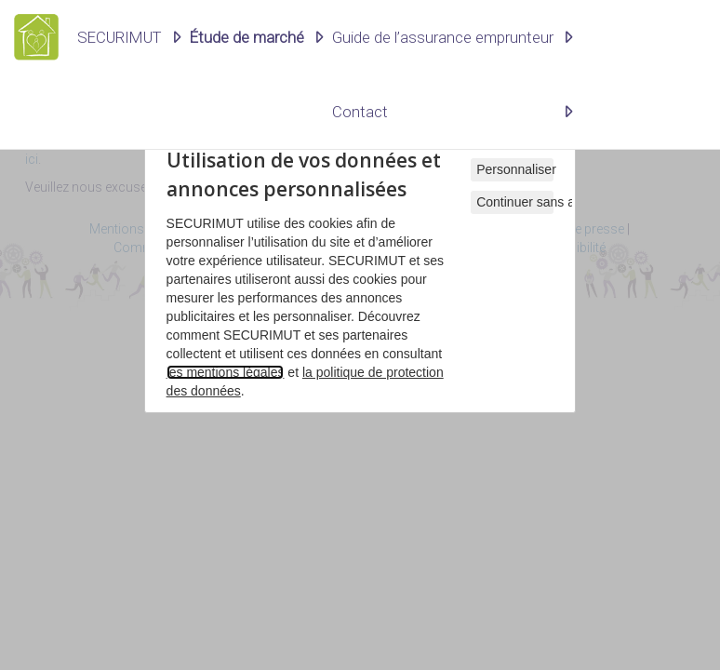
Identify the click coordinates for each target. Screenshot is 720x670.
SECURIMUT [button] (119, 37)
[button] (256, 37)
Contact (360, 111)
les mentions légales (226, 372)
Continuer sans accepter (514, 201)
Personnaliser (514, 169)
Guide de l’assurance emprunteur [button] (442, 37)
